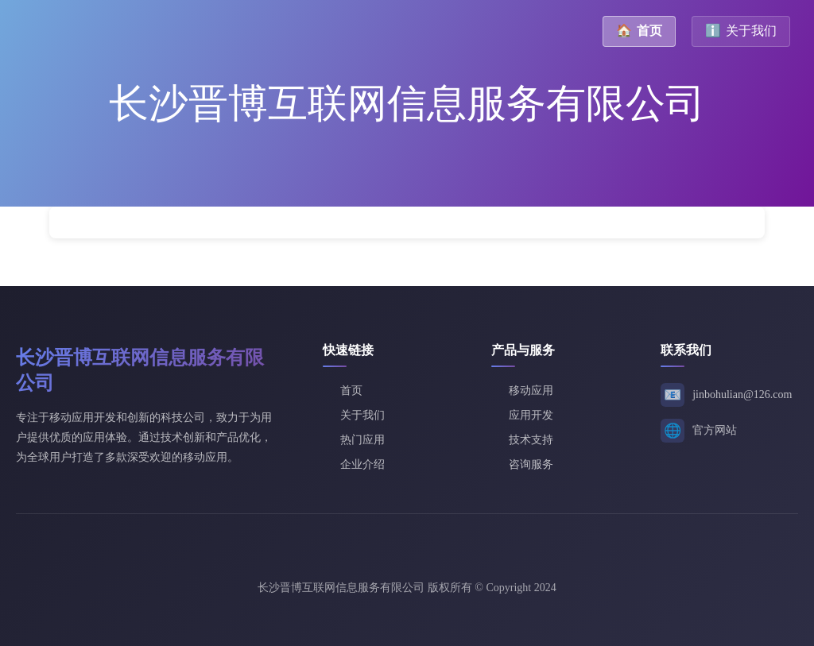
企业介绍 (362, 464)
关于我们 (741, 30)
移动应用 (531, 390)
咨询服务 (531, 464)
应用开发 (531, 415)
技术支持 (531, 440)
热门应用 (362, 440)
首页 (639, 30)
